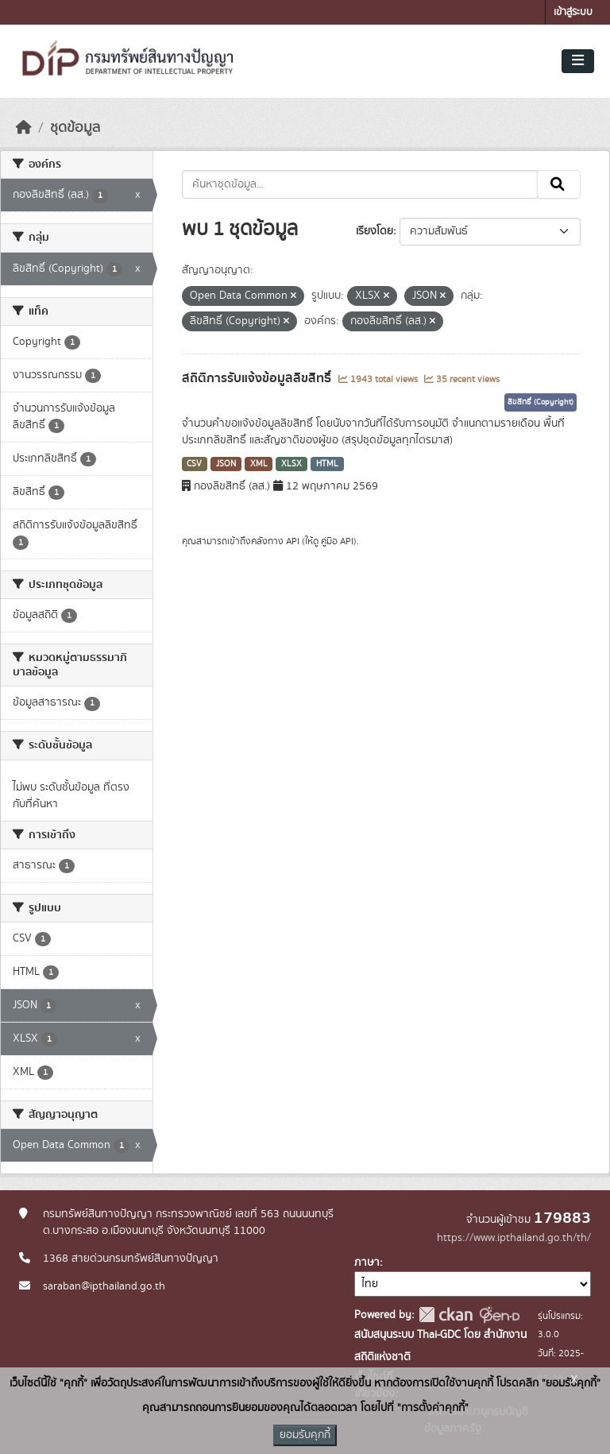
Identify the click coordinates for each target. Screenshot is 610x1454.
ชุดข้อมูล (75, 128)
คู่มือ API (337, 541)
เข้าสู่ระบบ (573, 12)
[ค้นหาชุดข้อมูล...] (360, 184)
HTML (327, 464)
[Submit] (559, 184)
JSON (226, 464)
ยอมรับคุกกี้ (305, 1435)
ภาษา (367, 1262)
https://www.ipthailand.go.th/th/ (514, 1238)
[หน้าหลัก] (24, 128)
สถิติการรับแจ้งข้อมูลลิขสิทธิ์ (258, 378)
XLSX (291, 464)
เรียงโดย (374, 231)
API (292, 541)
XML (259, 464)
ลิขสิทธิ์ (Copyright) (540, 402)
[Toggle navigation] (578, 61)
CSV (194, 464)
